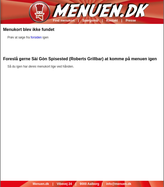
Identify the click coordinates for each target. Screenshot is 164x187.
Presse (131, 20)
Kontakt (112, 20)
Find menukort (63, 20)
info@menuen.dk (118, 184)
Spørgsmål (90, 20)
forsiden (36, 37)
